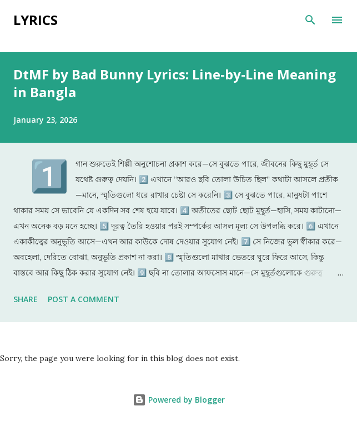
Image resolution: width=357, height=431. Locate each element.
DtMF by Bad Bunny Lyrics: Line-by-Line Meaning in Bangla (174, 83)
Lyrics (35, 20)
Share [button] (25, 299)
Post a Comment (83, 299)
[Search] (310, 20)
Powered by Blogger (179, 399)
